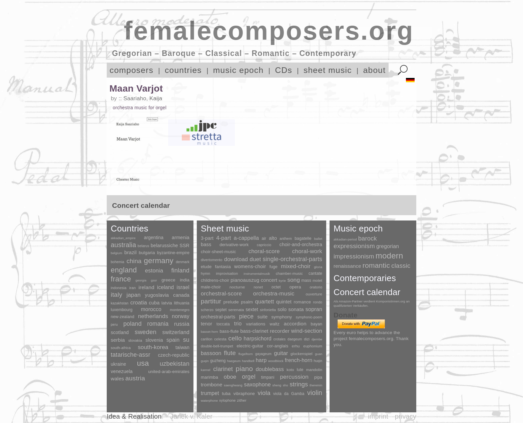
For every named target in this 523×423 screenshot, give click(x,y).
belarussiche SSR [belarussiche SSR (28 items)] (170, 245)
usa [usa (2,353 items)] (143, 363)
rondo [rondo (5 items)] (317, 302)
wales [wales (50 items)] (117, 378)
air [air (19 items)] (264, 238)
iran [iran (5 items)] (132, 288)
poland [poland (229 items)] (132, 323)
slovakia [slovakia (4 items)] (135, 340)
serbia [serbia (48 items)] (118, 340)
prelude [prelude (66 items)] (231, 301)
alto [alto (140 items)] (273, 238)
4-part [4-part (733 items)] (223, 238)
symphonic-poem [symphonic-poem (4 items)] (309, 317)
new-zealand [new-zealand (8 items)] (122, 316)
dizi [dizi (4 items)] (307, 339)
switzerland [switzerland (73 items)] (175, 332)
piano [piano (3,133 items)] (244, 368)
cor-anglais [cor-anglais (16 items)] (277, 345)
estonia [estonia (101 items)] (154, 270)
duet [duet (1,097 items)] (255, 259)
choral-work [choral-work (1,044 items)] (307, 251)
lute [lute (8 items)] (300, 369)
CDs (283, 70)
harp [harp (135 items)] (261, 360)
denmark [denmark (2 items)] (182, 262)
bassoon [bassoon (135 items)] (211, 353)
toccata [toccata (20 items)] (223, 324)
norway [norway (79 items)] (180, 316)
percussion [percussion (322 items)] (294, 376)
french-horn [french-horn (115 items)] (298, 360)
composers (131, 70)
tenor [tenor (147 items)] (206, 323)
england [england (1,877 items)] (124, 270)
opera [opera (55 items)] (295, 286)
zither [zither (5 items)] (241, 400)
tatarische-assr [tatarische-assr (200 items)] (130, 354)
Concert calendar (367, 292)
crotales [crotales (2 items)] (280, 339)
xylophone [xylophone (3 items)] (227, 400)
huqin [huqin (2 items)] (318, 361)
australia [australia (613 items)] (123, 244)
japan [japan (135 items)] (133, 295)
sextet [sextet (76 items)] (252, 309)
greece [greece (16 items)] (168, 279)
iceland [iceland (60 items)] (165, 287)
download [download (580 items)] (236, 259)
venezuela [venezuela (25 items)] (121, 371)
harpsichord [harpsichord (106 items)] (257, 338)
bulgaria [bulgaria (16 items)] (147, 252)
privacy (405, 416)
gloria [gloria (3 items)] (318, 267)
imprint (378, 416)
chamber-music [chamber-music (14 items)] (289, 273)
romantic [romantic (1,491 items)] (376, 265)
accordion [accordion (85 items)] (295, 323)
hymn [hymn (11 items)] (205, 273)
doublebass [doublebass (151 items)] (270, 369)
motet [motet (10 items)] (317, 280)
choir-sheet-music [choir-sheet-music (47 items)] (218, 251)
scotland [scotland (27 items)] (120, 332)
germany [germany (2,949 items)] (158, 260)
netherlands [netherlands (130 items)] (153, 316)
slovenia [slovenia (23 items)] (154, 340)
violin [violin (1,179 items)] (314, 392)
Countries (129, 228)
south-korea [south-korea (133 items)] (153, 347)
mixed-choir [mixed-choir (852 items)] (296, 266)
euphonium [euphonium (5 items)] (312, 346)
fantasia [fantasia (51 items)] (222, 266)
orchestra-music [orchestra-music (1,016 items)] (274, 293)
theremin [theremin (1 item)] (316, 385)
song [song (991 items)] (293, 280)
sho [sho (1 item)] (285, 385)
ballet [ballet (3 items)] (318, 238)
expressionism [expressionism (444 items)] (354, 245)
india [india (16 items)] (184, 279)
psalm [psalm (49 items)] (247, 301)
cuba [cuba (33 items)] (154, 302)
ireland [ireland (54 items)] (146, 287)
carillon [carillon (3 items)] (206, 339)
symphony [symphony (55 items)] (281, 316)
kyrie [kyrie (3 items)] (282, 280)
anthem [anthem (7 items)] (286, 238)
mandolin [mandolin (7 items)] (314, 369)
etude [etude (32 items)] (206, 266)
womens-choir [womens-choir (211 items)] (250, 266)
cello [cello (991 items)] (235, 338)
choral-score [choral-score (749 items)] (264, 251)
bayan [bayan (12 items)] (316, 324)
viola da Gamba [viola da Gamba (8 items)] (289, 393)
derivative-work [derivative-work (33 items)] (233, 244)
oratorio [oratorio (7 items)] (316, 287)
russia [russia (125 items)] (181, 324)
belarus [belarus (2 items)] (143, 246)
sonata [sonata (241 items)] (296, 309)
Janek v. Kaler (191, 416)
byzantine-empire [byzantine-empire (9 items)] (173, 252)
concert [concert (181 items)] (269, 280)
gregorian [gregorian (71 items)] (387, 246)
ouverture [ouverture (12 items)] (314, 294)
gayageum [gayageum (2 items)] (263, 354)
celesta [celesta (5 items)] (220, 339)
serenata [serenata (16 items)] (236, 309)
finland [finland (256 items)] (180, 270)
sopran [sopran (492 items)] (314, 309)
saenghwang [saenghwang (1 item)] (233, 385)
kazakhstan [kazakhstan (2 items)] (119, 303)
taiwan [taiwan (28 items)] (182, 347)
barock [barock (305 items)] (367, 238)
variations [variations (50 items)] (256, 323)
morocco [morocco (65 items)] (151, 309)
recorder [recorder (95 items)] (280, 331)
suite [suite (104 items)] (262, 316)
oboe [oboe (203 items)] (230, 377)
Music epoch (358, 228)
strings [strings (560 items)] (299, 384)
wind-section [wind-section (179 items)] (306, 331)
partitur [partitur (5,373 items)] (211, 301)
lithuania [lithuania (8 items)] (181, 303)
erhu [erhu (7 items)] (296, 346)
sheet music (328, 70)
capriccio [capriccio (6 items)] (264, 245)
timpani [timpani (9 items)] (268, 377)
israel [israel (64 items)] (183, 287)
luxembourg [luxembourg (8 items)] (121, 309)
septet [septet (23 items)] (220, 309)
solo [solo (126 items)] (282, 309)
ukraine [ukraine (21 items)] (118, 364)
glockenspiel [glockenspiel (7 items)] (302, 353)
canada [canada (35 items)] (181, 295)
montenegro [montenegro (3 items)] (179, 310)
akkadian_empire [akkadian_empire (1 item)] (123, 238)
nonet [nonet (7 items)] (258, 287)
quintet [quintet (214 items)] (284, 301)
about (374, 70)
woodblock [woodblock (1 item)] (276, 361)
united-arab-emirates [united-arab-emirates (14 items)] (168, 371)
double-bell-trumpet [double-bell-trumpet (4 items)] (217, 346)
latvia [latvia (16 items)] (166, 302)
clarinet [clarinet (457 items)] (223, 369)
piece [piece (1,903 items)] (246, 316)
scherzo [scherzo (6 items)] (207, 310)
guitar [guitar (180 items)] (281, 353)
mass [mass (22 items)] (306, 280)
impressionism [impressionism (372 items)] (354, 256)
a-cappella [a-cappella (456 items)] (246, 238)
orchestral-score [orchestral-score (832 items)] (221, 293)
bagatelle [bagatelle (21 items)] (303, 238)
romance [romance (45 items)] (302, 301)
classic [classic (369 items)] (400, 265)
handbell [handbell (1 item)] (248, 361)
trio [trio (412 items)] (238, 323)
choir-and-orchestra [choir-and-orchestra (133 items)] (301, 244)
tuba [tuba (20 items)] (226, 393)
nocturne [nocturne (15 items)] (237, 287)
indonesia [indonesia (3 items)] (118, 288)
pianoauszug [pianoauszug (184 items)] (244, 280)
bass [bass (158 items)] (206, 244)
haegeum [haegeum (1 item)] (234, 361)
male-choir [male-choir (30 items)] (211, 287)
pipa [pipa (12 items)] (318, 377)
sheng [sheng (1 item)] (277, 385)
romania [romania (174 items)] (157, 323)
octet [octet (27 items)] (276, 287)
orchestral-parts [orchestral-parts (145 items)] (218, 316)
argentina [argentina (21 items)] (153, 237)
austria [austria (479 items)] (135, 378)
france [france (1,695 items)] (121, 279)
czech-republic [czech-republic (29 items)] (173, 355)
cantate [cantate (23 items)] (315, 273)
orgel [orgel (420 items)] (248, 376)
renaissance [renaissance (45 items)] (347, 266)
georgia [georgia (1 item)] (140, 280)
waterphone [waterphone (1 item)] (209, 400)
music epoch (238, 70)
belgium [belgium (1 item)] (116, 253)
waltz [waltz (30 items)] (275, 324)
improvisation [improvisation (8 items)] (227, 273)
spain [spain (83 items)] (172, 340)
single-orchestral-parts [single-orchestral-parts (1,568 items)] (292, 259)
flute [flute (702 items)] (230, 352)
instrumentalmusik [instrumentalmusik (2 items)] (257, 273)
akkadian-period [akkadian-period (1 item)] (345, 239)
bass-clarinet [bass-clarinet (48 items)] (254, 331)
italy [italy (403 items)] (116, 294)
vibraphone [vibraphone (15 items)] (244, 393)
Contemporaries (365, 278)
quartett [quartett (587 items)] (264, 301)
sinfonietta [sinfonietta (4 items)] (268, 310)
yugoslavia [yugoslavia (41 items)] (157, 295)
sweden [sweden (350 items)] (145, 331)
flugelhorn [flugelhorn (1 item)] (245, 354)
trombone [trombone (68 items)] (211, 384)
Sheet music (225, 228)
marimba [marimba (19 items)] (209, 377)
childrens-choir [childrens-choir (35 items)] (215, 280)
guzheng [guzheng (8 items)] (217, 360)
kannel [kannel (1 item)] (205, 370)
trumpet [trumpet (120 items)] (210, 393)
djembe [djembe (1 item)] (317, 339)
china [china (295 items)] (133, 260)
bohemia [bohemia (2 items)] (117, 262)
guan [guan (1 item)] (318, 354)
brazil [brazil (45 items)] (130, 252)
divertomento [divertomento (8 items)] (211, 260)
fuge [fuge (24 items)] (274, 266)
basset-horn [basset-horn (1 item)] (209, 331)
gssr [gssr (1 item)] (154, 280)
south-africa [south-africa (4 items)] (121, 348)
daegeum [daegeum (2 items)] (295, 339)
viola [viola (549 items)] (263, 393)
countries (183, 70)
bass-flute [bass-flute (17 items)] (228, 331)
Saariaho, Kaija (142, 98)
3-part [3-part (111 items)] (207, 238)
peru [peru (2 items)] (114, 324)
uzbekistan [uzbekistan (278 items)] (174, 363)
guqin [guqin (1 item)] (205, 361)
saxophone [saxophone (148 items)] (257, 384)
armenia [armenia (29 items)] (180, 237)
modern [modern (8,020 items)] (389, 255)
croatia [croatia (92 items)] (138, 302)
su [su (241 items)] (186, 339)
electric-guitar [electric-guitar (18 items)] (249, 345)
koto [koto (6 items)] (290, 370)
